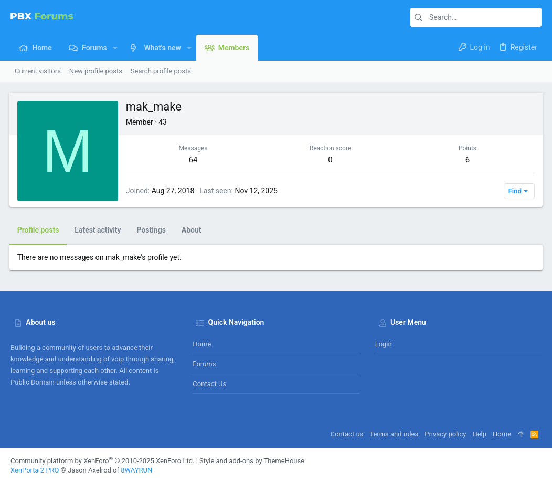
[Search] (476, 17)
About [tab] (193, 230)
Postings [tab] (152, 230)
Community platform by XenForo (102, 461)
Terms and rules (393, 434)
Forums (204, 364)
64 (193, 159)
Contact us (209, 384)
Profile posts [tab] (39, 230)
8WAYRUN (136, 470)
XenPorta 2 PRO (34, 470)
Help (479, 434)
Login (383, 344)
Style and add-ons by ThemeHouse (251, 461)
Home (202, 344)
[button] (115, 48)
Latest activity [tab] (99, 230)
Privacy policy (445, 434)
